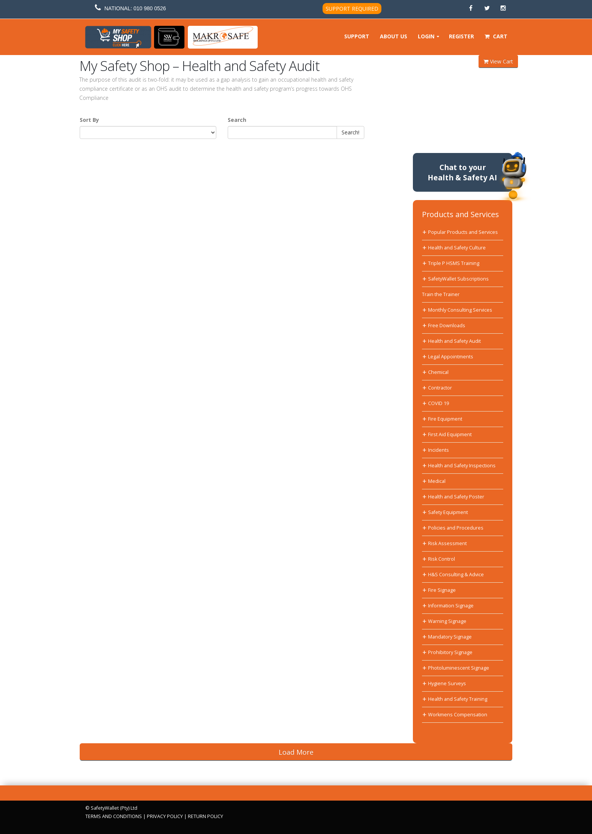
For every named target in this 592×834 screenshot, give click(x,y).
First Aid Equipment (450, 434)
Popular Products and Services (463, 232)
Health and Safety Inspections (462, 465)
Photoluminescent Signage (458, 668)
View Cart (498, 61)
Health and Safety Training (457, 699)
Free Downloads (446, 325)
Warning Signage (447, 621)
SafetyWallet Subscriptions (458, 279)
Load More (296, 752)
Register (461, 36)
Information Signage (451, 605)
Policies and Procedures (455, 528)
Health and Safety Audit (454, 341)
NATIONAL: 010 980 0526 (135, 8)
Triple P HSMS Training (453, 263)
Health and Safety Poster (456, 496)
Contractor (440, 388)
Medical (437, 481)
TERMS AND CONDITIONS (113, 816)
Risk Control (441, 559)
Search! (350, 132)
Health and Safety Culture (457, 247)
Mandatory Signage (450, 637)
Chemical (438, 372)
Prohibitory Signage (450, 652)
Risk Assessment (447, 543)
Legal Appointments (450, 356)
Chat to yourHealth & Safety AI (462, 172)
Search (237, 119)
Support (356, 36)
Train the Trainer (441, 294)
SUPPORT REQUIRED (352, 8)
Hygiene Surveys (447, 683)
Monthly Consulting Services (460, 310)
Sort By (89, 119)
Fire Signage (442, 590)
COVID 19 (438, 403)
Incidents (438, 450)
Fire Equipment (445, 419)
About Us (393, 36)
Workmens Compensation (457, 714)
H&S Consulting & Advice (456, 574)
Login (426, 36)
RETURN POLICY (205, 816)
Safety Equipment (448, 512)
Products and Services (460, 214)
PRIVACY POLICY (165, 816)
